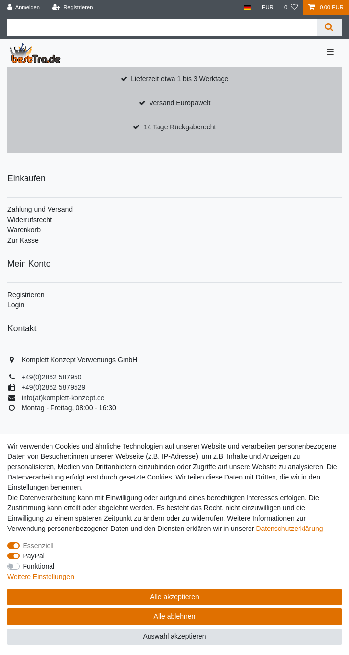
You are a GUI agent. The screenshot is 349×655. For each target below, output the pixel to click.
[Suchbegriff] (162, 27)
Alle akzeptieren (174, 597)
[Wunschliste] (291, 7)
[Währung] (267, 7)
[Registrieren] (72, 7)
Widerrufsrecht (29, 220)
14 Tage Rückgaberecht (180, 127)
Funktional (39, 566)
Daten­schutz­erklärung (289, 528)
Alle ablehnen (175, 616)
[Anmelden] (24, 7)
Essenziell (38, 546)
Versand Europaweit (179, 103)
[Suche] (329, 27)
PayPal (34, 556)
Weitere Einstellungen (40, 576)
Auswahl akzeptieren (174, 636)
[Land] (247, 7)
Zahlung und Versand (40, 209)
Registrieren (25, 295)
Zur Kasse (23, 240)
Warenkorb (24, 230)
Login (15, 305)
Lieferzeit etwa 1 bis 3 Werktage (179, 79)
